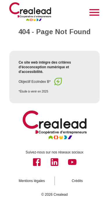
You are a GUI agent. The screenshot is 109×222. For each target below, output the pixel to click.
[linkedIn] (54, 162)
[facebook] (36, 162)
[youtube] (72, 162)
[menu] (94, 12)
